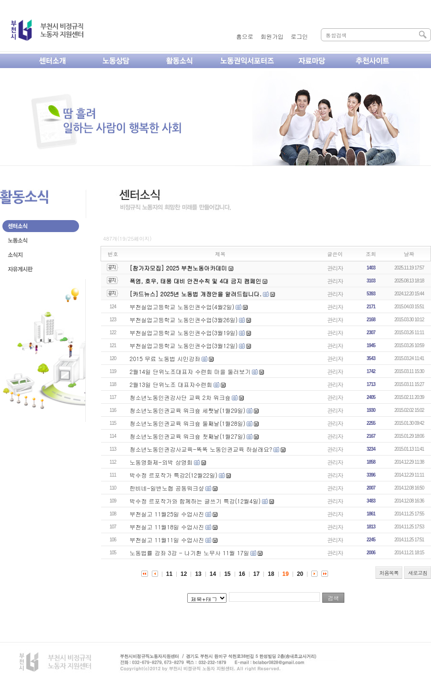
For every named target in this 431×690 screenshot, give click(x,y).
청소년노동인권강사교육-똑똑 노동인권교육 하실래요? (201, 449)
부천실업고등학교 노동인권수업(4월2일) (182, 307)
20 (300, 574)
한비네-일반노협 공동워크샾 (167, 488)
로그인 (299, 36)
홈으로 (244, 36)
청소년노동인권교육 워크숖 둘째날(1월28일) (188, 423)
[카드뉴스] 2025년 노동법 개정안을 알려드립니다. (196, 294)
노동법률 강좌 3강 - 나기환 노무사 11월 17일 (190, 553)
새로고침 (417, 572)
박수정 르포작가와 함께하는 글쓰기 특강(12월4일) (195, 501)
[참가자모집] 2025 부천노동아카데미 (178, 268)
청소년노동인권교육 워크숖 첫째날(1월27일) (188, 436)
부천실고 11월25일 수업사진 (167, 514)
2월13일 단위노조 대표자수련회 (171, 384)
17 (256, 574)
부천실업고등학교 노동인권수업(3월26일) (184, 320)
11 (169, 574)
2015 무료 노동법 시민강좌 (165, 358)
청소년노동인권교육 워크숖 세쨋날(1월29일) (188, 410)
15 (227, 574)
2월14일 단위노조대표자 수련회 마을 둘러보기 (190, 371)
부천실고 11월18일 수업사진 (167, 527)
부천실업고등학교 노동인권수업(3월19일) (184, 332)
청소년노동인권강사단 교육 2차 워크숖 (180, 397)
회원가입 (272, 36)
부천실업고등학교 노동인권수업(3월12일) (184, 345)
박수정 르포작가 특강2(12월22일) (173, 475)
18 (271, 574)
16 (242, 574)
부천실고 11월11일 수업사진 (167, 540)
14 (213, 574)
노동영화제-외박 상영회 (161, 462)
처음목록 (388, 572)
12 (184, 574)
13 (198, 574)
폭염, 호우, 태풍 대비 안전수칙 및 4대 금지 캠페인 (195, 281)
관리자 (335, 268)
